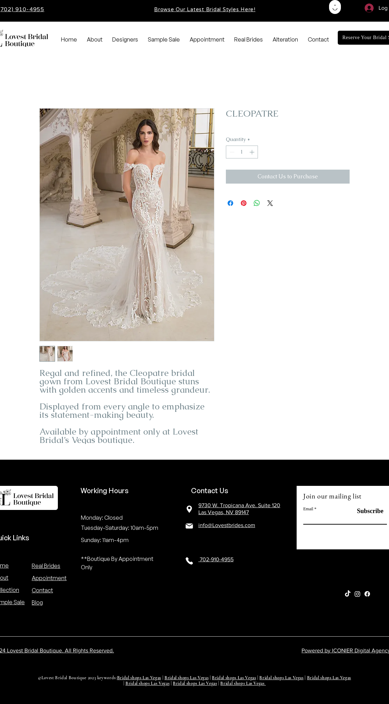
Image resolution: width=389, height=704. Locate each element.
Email (308, 509)
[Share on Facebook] (230, 203)
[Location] (189, 509)
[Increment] (252, 152)
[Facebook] (367, 594)
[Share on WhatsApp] (257, 203)
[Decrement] (231, 152)
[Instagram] (357, 594)
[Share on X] (270, 203)
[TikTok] (347, 594)
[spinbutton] (242, 152)
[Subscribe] (366, 511)
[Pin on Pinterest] (243, 203)
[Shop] (335, 7)
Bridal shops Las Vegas (139, 678)
